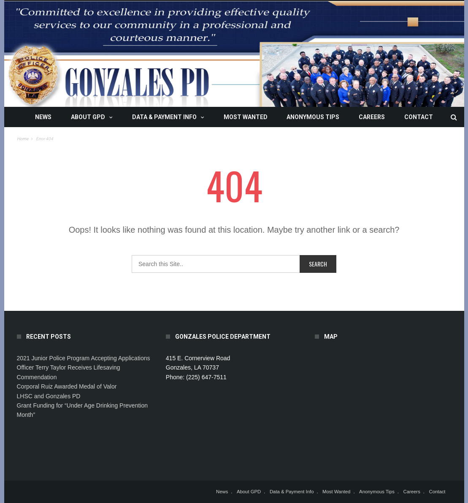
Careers (372, 117)
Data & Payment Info (164, 117)
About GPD (88, 117)
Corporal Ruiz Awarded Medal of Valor (67, 386)
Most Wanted (246, 117)
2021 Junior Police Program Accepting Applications (83, 358)
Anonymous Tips (313, 117)
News (43, 117)
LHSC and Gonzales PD (49, 396)
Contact (418, 117)
